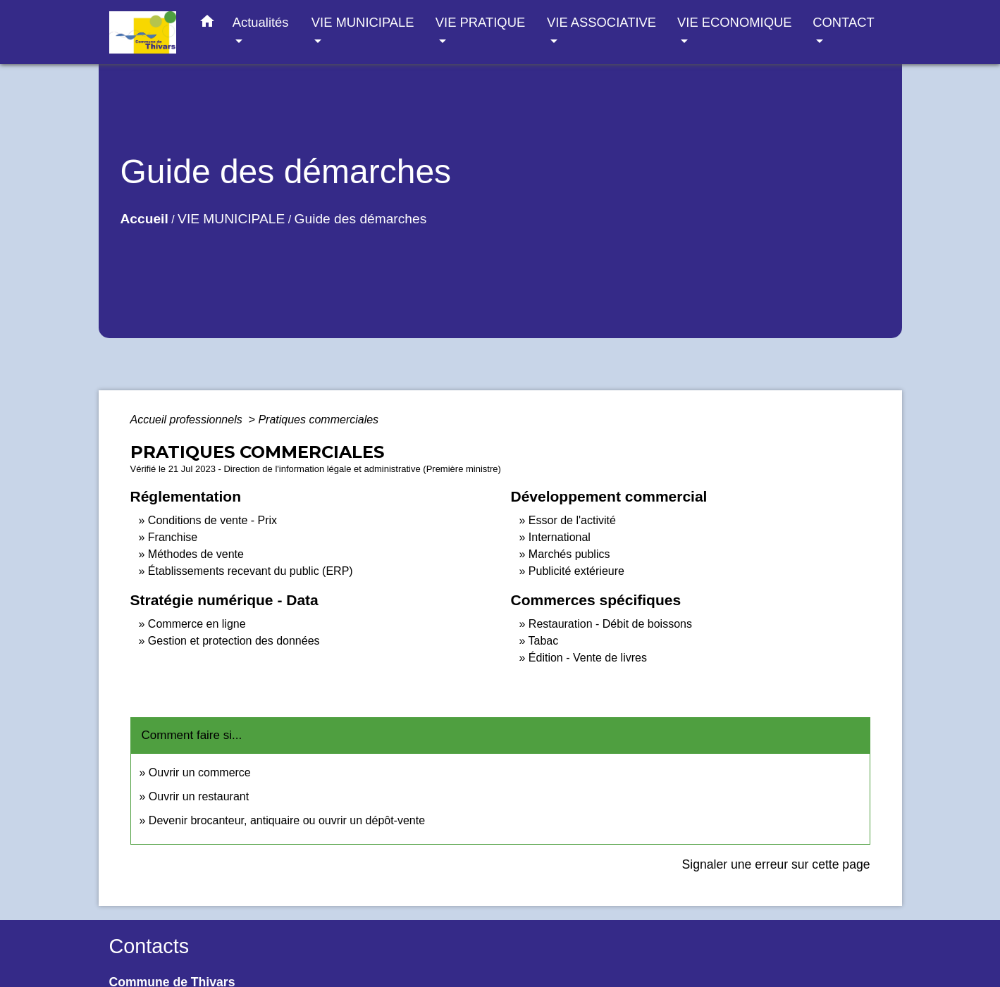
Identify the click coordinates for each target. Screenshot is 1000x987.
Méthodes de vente (196, 554)
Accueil (144, 218)
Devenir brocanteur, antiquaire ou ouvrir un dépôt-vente (287, 820)
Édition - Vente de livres (588, 658)
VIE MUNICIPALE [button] (362, 22)
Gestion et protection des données (234, 641)
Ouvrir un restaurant (199, 796)
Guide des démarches (361, 218)
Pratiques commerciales (318, 420)
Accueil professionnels (188, 420)
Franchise (172, 537)
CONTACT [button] (843, 22)
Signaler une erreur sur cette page (776, 864)
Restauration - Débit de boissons (610, 624)
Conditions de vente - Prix (212, 520)
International (560, 537)
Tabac (544, 641)
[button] (207, 24)
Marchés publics (569, 554)
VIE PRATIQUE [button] (480, 22)
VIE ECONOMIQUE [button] (734, 22)
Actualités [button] (261, 22)
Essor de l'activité (572, 520)
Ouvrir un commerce (200, 772)
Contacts (149, 946)
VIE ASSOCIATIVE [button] (601, 22)
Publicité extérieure (576, 571)
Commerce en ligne (197, 624)
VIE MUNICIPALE (231, 218)
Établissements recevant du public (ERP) (250, 571)
